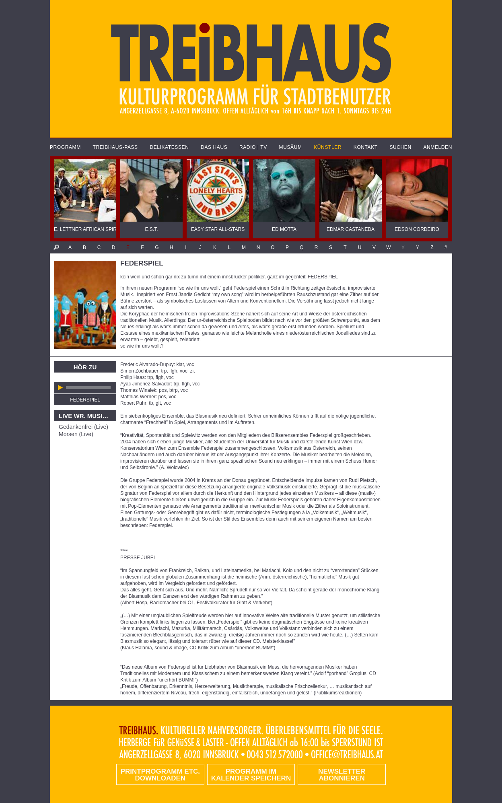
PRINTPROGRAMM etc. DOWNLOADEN (160, 775)
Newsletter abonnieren (341, 775)
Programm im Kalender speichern (251, 775)
